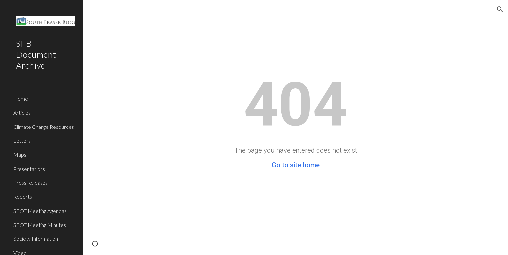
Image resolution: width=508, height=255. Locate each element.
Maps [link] (19, 154)
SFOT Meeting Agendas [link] (40, 211)
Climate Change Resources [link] (43, 127)
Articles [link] (22, 112)
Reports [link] (22, 196)
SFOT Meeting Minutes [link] (39, 225)
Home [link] (20, 98)
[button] (500, 9)
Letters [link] (22, 140)
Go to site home (296, 165)
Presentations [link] (29, 169)
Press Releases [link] (30, 182)
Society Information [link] (35, 238)
